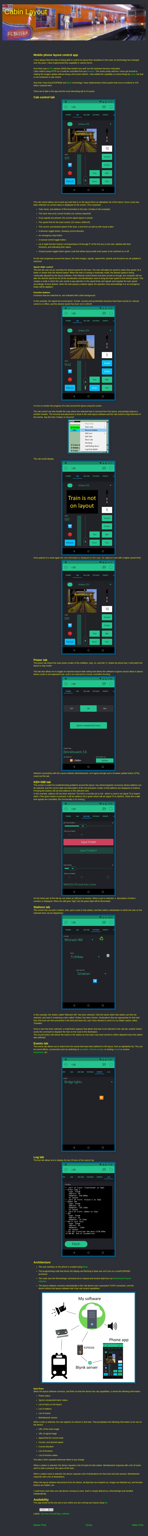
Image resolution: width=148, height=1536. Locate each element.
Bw (105, 1503)
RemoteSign (55, 1514)
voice (133, 74)
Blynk (69, 83)
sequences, (39, 1052)
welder (85, 1049)
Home (89, 1525)
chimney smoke (96, 1049)
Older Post (137, 1525)
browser (90, 71)
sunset (117, 1049)
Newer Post (40, 1525)
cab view (44, 1514)
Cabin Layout (24, 12)
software (65, 1514)
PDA (51, 68)
